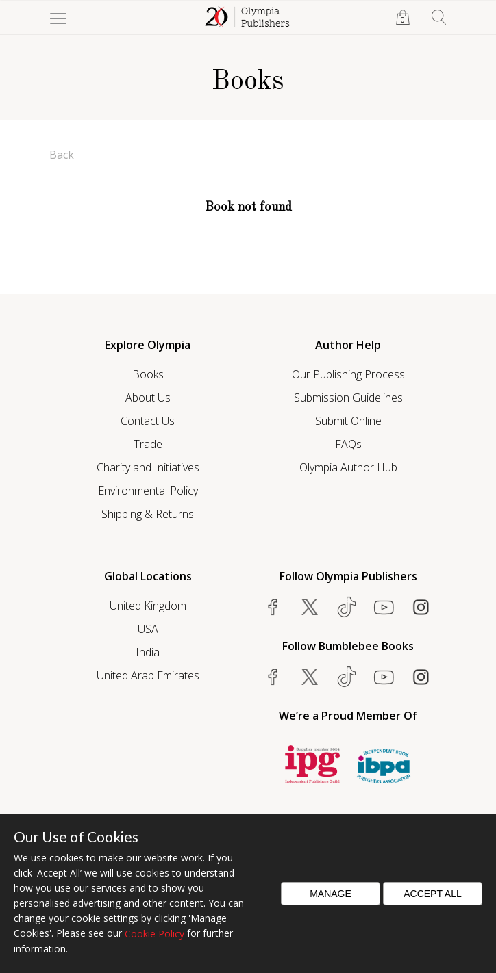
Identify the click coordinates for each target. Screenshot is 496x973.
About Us (148, 397)
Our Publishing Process (348, 374)
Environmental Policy (148, 490)
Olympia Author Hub (348, 467)
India (148, 652)
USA (148, 628)
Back (61, 154)
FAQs (348, 444)
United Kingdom (148, 605)
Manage (330, 893)
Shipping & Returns (147, 513)
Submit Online (348, 420)
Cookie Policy (154, 933)
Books (148, 374)
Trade (148, 444)
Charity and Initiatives (148, 467)
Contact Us (148, 420)
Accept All (433, 893)
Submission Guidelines (348, 397)
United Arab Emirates (148, 675)
